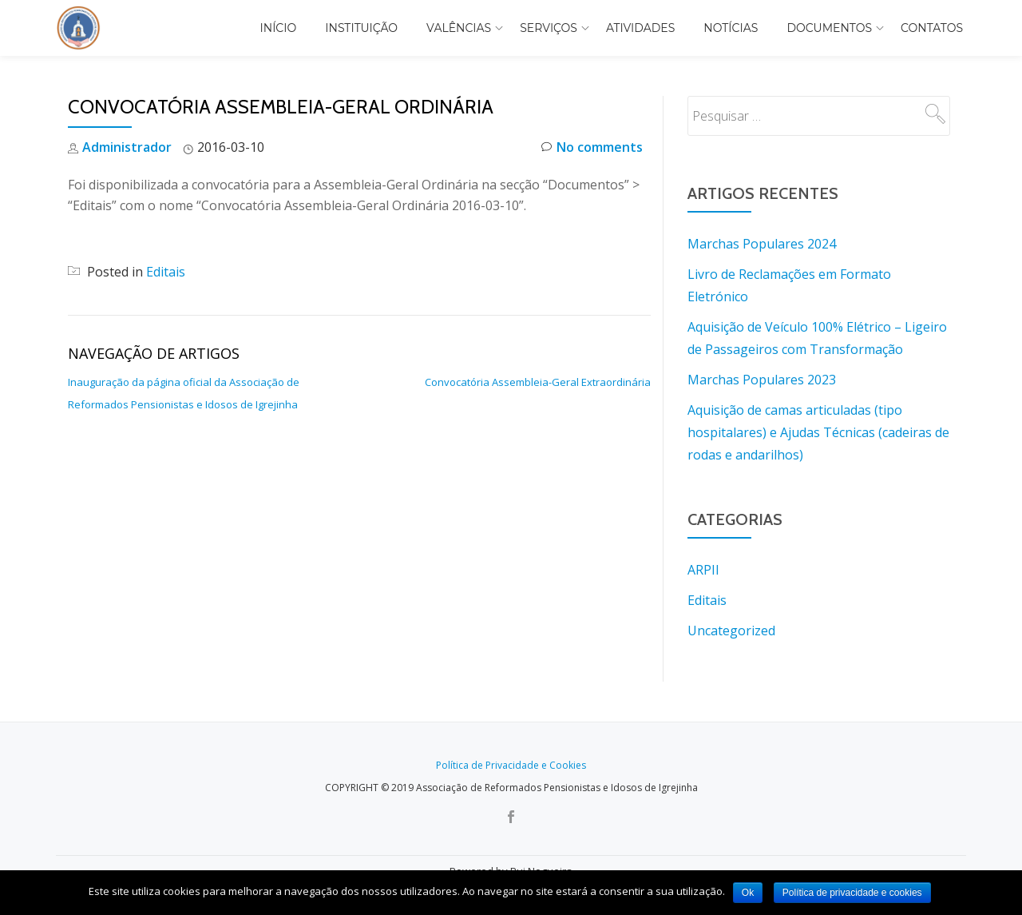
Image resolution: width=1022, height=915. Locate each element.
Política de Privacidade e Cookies (511, 765)
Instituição (361, 28)
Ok (748, 892)
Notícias (730, 28)
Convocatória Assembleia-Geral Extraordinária (538, 382)
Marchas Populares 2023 (761, 379)
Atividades (640, 28)
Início (278, 28)
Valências (458, 28)
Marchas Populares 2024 (761, 244)
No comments (592, 147)
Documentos (829, 28)
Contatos (932, 28)
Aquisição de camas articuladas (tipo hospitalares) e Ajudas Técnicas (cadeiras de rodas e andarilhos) (818, 432)
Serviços (548, 28)
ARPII (703, 570)
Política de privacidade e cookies (852, 892)
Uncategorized (731, 630)
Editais (165, 271)
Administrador (127, 147)
